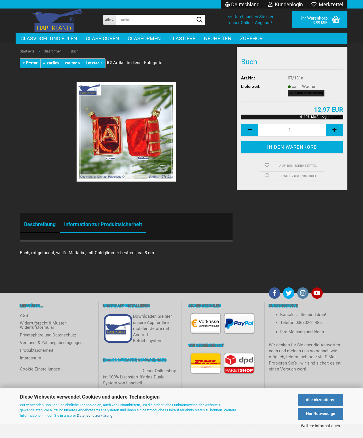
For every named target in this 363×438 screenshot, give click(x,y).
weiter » (72, 63)
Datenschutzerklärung (94, 415)
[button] (242, 4)
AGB (24, 315)
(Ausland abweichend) (306, 93)
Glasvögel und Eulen (48, 38)
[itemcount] (292, 130)
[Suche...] (109, 20)
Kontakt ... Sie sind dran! (303, 314)
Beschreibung (40, 224)
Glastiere (182, 38)
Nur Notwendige (320, 413)
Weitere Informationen (320, 426)
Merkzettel (327, 4)
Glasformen (144, 38)
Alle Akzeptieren (320, 399)
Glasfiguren (102, 38)
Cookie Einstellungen (40, 369)
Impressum (30, 358)
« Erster (30, 63)
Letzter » (94, 63)
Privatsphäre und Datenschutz (48, 335)
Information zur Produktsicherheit (103, 224)
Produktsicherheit (36, 350)
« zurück (51, 63)
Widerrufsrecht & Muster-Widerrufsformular (43, 325)
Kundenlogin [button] (285, 4)
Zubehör (251, 38)
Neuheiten (217, 38)
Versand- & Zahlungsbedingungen (51, 342)
